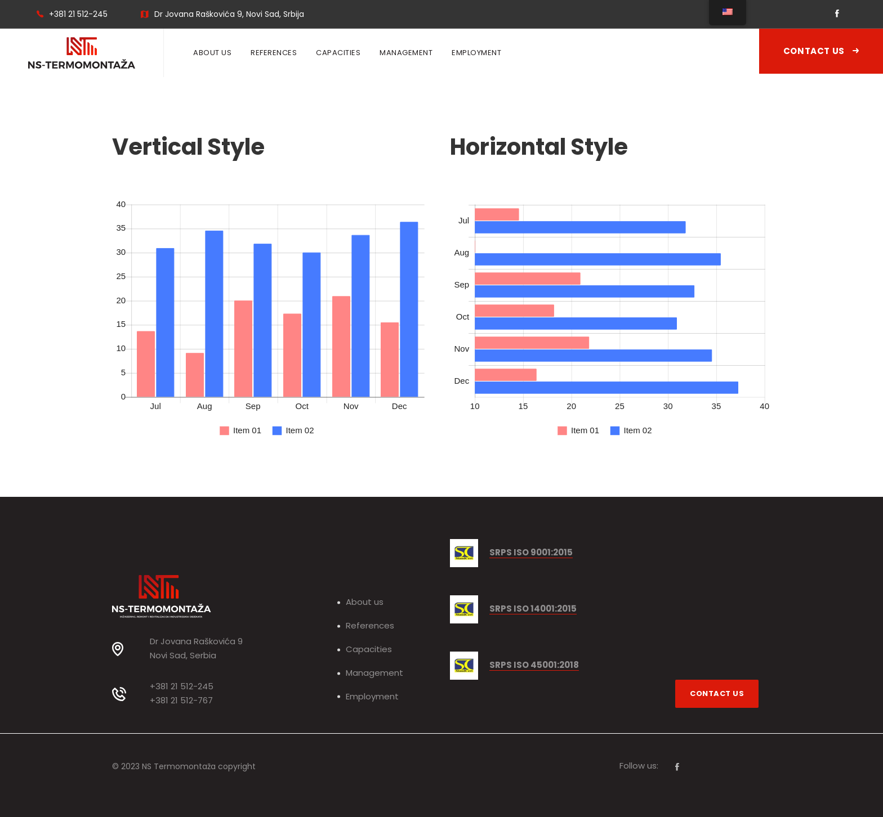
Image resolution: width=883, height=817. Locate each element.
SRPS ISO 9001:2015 (531, 552)
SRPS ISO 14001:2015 (533, 609)
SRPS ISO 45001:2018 (534, 665)
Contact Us (821, 51)
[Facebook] (677, 767)
